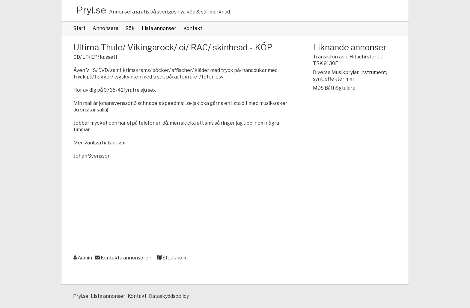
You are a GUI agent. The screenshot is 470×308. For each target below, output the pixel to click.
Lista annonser (159, 28)
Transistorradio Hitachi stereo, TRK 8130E (348, 60)
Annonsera (105, 28)
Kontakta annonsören (123, 258)
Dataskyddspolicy (169, 296)
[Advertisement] (181, 207)
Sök (130, 28)
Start (79, 28)
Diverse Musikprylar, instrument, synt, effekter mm (350, 76)
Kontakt (192, 28)
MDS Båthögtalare (334, 88)
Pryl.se (91, 10)
